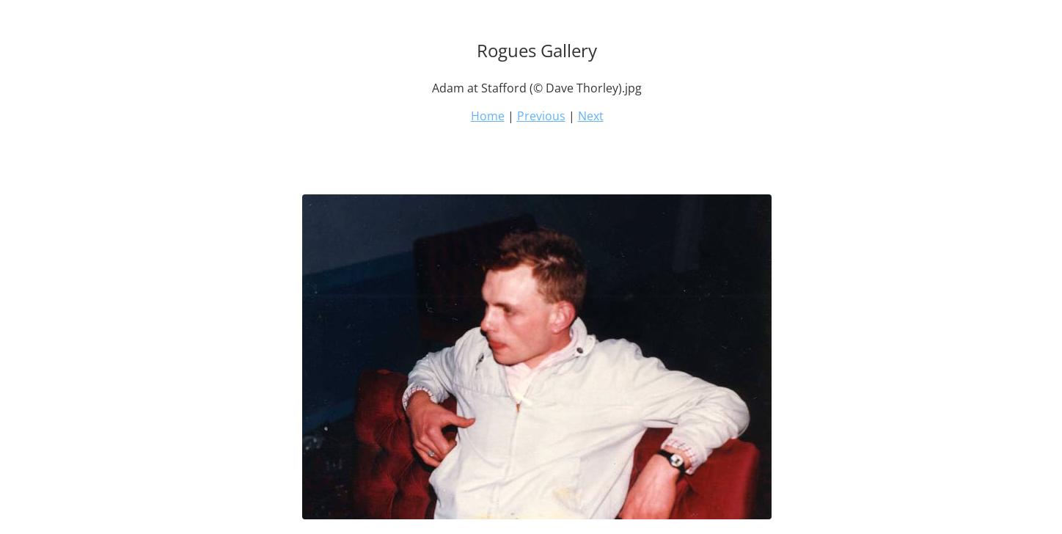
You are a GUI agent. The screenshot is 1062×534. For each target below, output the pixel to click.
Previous (541, 116)
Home (488, 116)
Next (591, 116)
